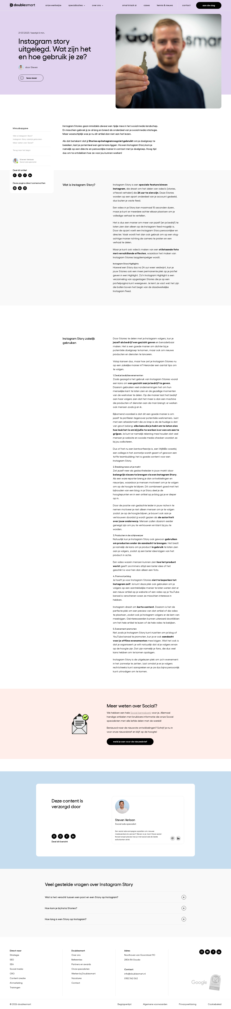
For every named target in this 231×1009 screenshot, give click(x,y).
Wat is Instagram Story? (22, 136)
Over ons (76, 955)
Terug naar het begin (22, 150)
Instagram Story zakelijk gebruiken (27, 139)
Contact (186, 5)
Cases (147, 5)
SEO (12, 960)
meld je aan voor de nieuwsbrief (130, 741)
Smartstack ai (129, 5)
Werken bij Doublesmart (83, 973)
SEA (12, 964)
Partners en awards (81, 964)
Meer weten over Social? (23, 143)
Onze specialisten (80, 969)
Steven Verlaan (27, 159)
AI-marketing (16, 983)
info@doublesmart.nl (135, 973)
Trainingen (15, 987)
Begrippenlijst (124, 1004)
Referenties (76, 960)
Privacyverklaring (187, 1004)
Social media (16, 969)
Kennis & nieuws (165, 5)
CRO (12, 973)
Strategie (14, 955)
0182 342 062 (131, 978)
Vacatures (76, 978)
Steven (34, 67)
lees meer (31, 77)
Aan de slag (208, 5)
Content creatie (18, 978)
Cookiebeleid (214, 1004)
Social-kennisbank (140, 712)
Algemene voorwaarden (155, 1004)
